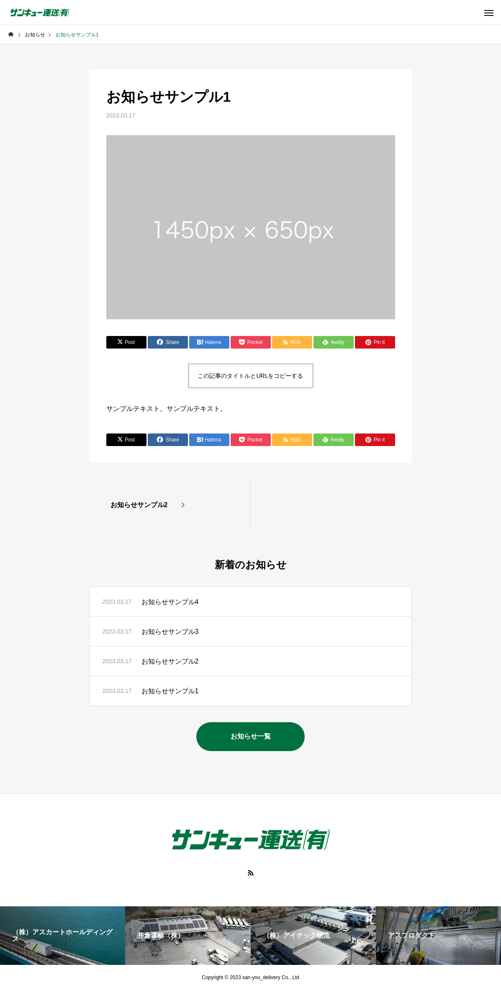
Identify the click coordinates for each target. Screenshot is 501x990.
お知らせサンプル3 (170, 631)
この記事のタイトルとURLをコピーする (250, 375)
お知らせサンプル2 (170, 661)
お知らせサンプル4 (170, 601)
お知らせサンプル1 (170, 691)
